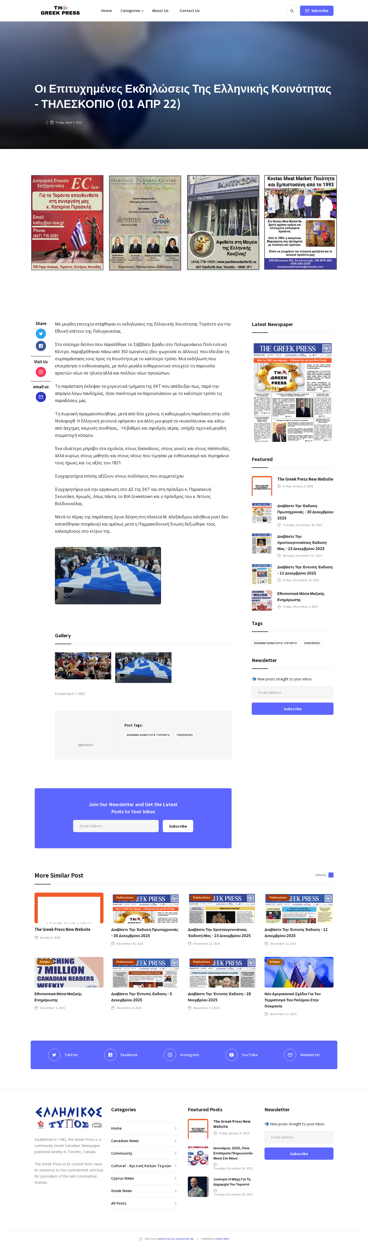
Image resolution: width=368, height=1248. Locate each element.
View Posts (85, 745)
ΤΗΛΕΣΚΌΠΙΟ (184, 735)
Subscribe (319, 10)
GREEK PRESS (222, 1239)
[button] (131, 11)
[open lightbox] (83, 665)
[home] (60, 10)
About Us (160, 10)
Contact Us (190, 10)
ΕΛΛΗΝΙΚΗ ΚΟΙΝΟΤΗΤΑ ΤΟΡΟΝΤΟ (148, 735)
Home (106, 10)
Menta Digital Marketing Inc (176, 1239)
